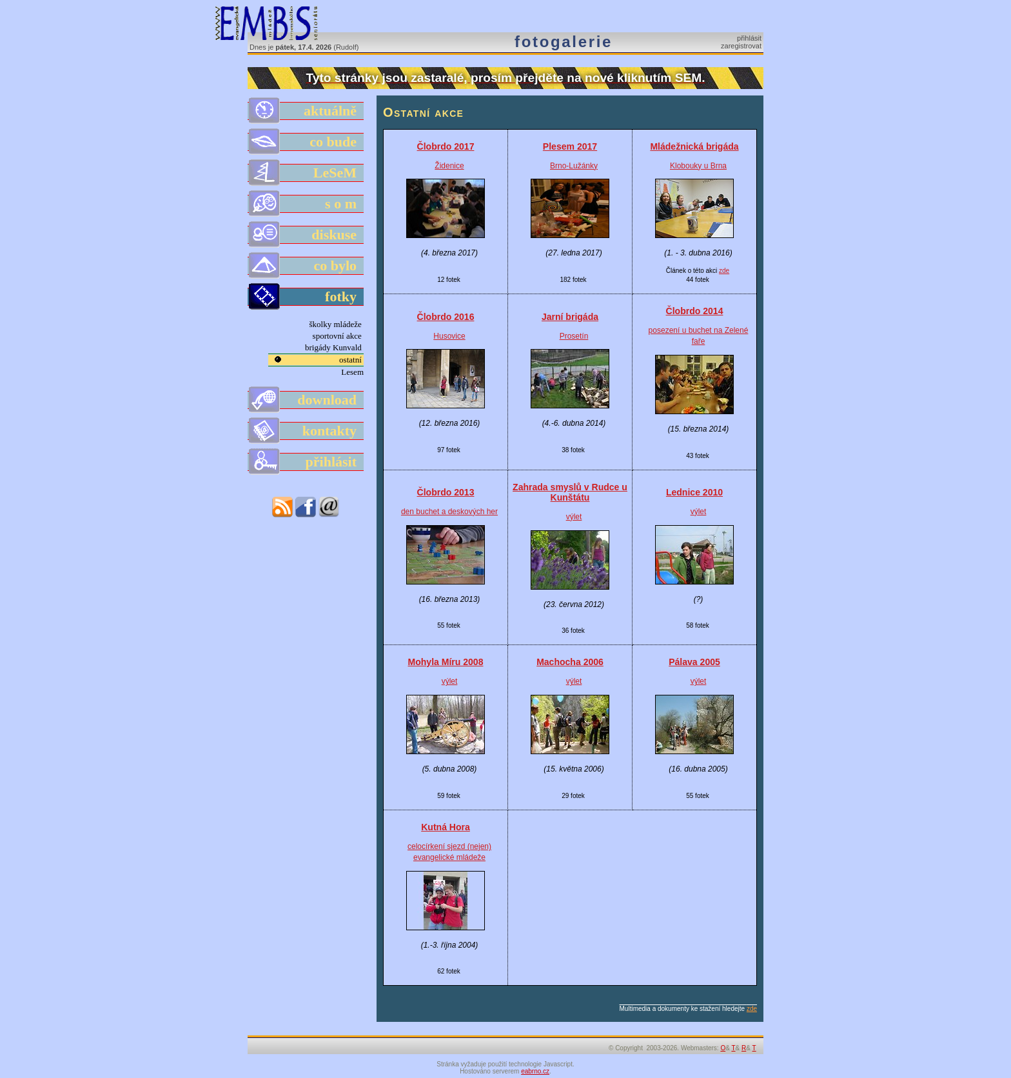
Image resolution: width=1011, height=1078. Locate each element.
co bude (306, 142)
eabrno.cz (535, 1071)
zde (724, 270)
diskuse (306, 235)
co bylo (306, 266)
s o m (306, 204)
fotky (306, 297)
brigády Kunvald (334, 347)
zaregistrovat (741, 46)
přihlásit (749, 38)
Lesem (352, 372)
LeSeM (306, 173)
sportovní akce (338, 336)
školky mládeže (336, 324)
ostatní (351, 359)
